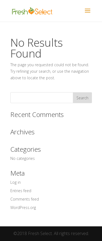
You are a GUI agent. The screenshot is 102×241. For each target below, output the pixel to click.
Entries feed (20, 190)
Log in (15, 182)
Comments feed (24, 199)
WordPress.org (23, 207)
